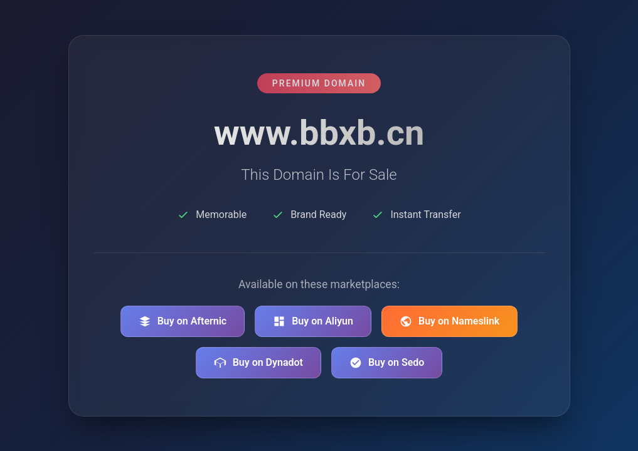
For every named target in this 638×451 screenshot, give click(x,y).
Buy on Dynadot (258, 362)
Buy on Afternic (183, 321)
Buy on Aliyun (313, 321)
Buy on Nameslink (449, 321)
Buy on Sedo (386, 362)
